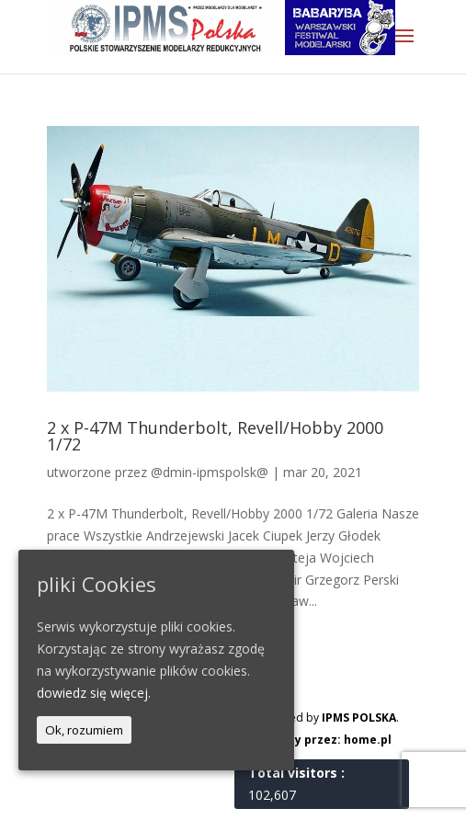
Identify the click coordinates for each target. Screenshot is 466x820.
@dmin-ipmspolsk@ (209, 472)
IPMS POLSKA (359, 717)
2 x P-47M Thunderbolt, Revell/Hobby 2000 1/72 (215, 435)
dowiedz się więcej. (94, 692)
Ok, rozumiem (84, 730)
